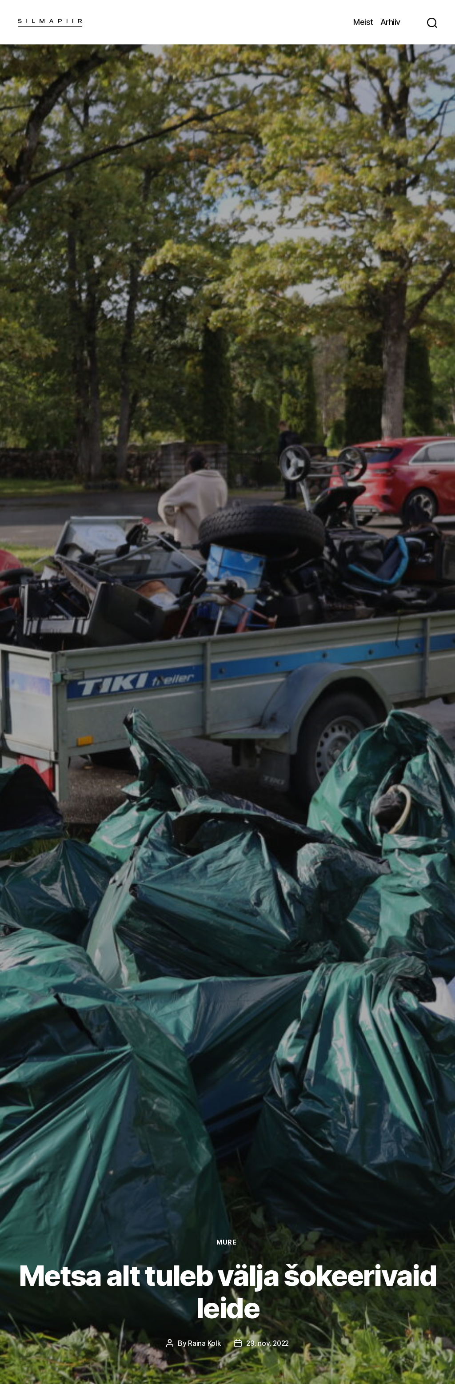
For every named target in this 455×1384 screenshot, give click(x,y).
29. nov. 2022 (267, 1343)
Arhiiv (390, 22)
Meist (363, 22)
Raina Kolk (203, 1343)
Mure (227, 1242)
